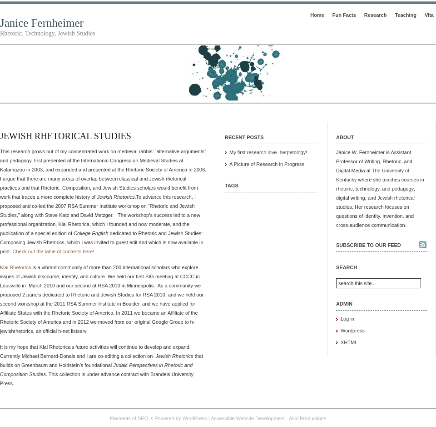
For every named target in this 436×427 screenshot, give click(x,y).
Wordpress (353, 330)
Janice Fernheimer (42, 23)
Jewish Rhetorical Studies (65, 136)
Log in (347, 319)
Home (317, 15)
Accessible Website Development (248, 418)
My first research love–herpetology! (268, 152)
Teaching (405, 15)
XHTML (349, 342)
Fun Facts (344, 15)
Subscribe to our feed (368, 245)
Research (375, 15)
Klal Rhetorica (15, 267)
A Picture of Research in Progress (266, 164)
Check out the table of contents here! (53, 251)
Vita (429, 15)
